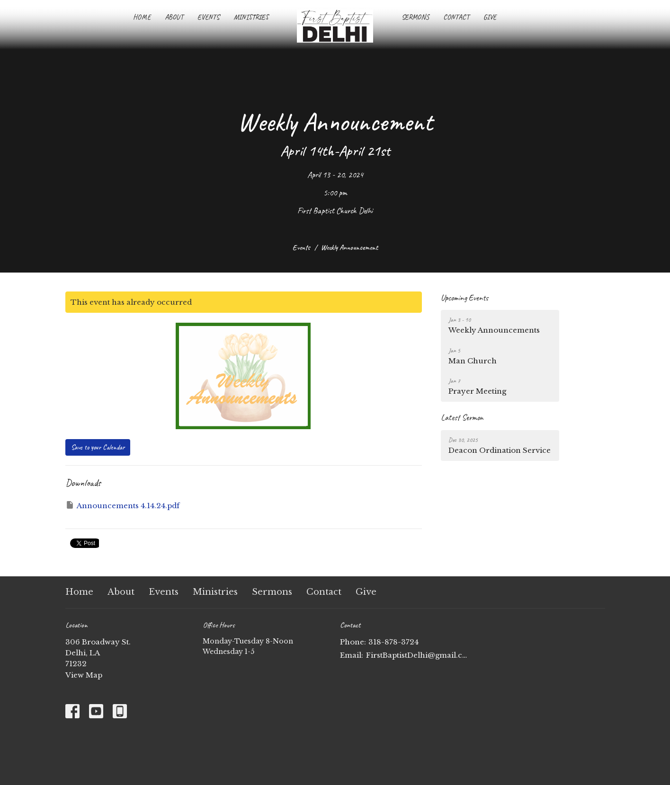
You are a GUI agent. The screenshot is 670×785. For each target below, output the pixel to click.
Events (208, 17)
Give (489, 17)
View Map (83, 674)
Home (142, 17)
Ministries (250, 17)
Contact (456, 17)
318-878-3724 (393, 641)
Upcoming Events (464, 297)
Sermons (415, 17)
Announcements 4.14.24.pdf (122, 505)
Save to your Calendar (98, 447)
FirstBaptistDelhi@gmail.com (417, 655)
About (174, 17)
